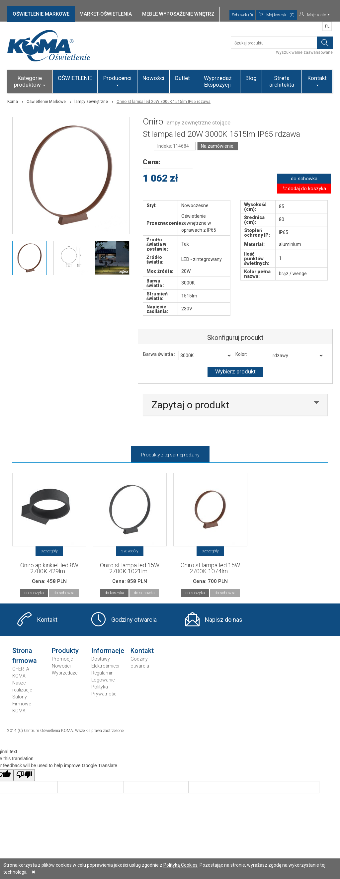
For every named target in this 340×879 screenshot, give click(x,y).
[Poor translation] (24, 775)
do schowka (304, 179)
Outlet (182, 78)
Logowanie (103, 679)
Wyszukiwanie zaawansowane (304, 52)
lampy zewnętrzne (91, 101)
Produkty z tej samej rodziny (170, 454)
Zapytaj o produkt (190, 405)
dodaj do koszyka (304, 189)
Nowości (153, 78)
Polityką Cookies (180, 865)
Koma (12, 101)
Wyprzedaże (64, 673)
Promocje (62, 659)
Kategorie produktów (29, 81)
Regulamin (102, 673)
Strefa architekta (281, 81)
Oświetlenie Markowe (46, 101)
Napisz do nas (223, 619)
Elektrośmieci (105, 666)
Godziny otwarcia (134, 619)
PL (327, 26)
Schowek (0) (242, 15)
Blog (251, 78)
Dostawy (100, 659)
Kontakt (317, 80)
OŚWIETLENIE (75, 78)
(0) (277, 15)
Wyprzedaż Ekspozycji (217, 81)
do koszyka (34, 593)
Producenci (117, 80)
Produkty (65, 651)
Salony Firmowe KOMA (21, 703)
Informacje (107, 651)
